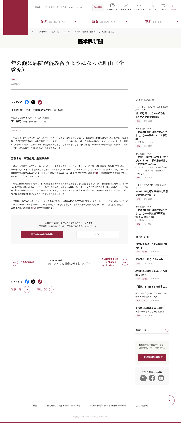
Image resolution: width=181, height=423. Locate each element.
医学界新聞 (43, 32)
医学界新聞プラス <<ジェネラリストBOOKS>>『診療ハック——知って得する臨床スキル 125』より (151, 164)
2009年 (67, 32)
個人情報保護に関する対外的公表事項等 (108, 405)
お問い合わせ (142, 405)
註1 (95, 173)
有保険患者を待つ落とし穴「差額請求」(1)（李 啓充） (110, 262)
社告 (35, 405)
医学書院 (15, 17)
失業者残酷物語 (27, 262)
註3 (33, 208)
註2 (36, 176)
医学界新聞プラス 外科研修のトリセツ (151, 135)
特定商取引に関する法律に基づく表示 (64, 405)
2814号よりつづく (21, 130)
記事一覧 (55, 32)
